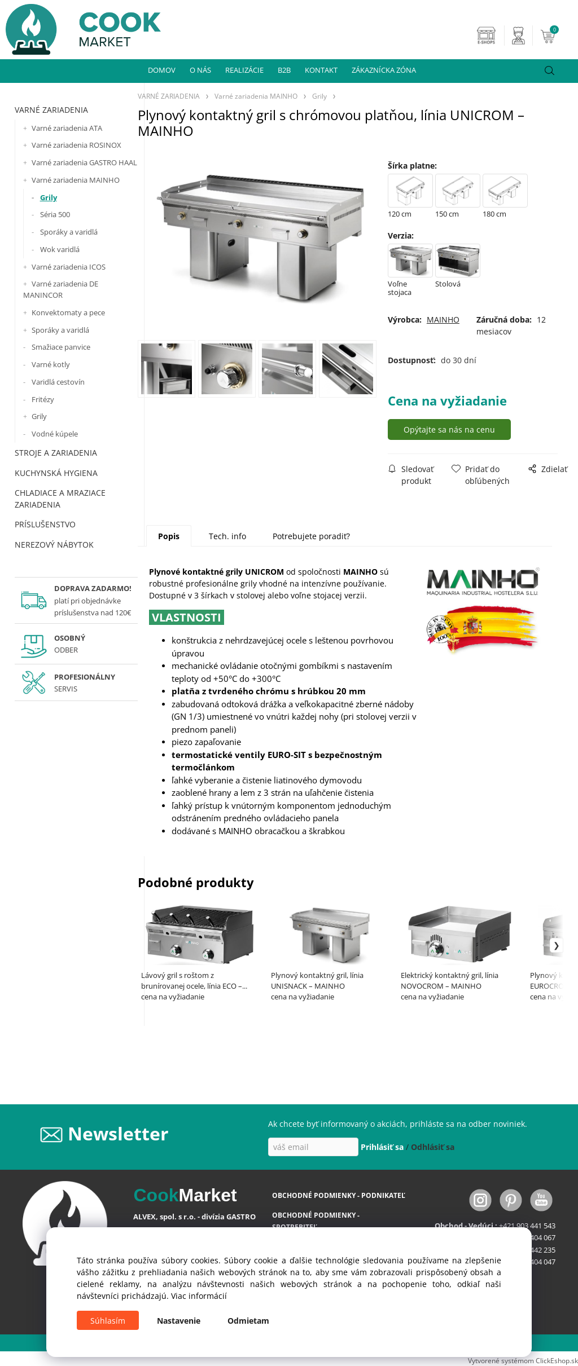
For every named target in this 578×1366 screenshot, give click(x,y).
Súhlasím (107, 1320)
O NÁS (200, 70)
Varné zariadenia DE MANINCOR (60, 289)
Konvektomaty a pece (68, 312)
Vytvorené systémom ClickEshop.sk (523, 1360)
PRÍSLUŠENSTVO (45, 524)
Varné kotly (51, 364)
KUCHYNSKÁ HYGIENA (56, 473)
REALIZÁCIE (244, 70)
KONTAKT (321, 70)
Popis (168, 536)
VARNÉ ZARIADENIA (51, 109)
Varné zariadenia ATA (67, 128)
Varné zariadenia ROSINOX (76, 145)
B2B (284, 70)
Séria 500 (55, 214)
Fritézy (43, 399)
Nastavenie (178, 1320)
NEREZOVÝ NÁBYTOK (54, 544)
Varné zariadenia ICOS (69, 267)
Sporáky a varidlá (69, 232)
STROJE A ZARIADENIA (56, 452)
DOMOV (162, 70)
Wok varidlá (60, 249)
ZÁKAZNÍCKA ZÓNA (384, 70)
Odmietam (248, 1320)
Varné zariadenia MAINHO (76, 180)
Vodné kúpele (55, 434)
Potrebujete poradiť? (311, 536)
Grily (48, 197)
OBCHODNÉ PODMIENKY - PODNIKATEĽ (338, 1195)
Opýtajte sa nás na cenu (450, 429)
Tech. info (227, 536)
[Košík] (557, 35)
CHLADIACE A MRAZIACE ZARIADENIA (60, 498)
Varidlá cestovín (58, 382)
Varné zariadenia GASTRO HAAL (84, 162)
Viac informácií (199, 1295)
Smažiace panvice (61, 347)
